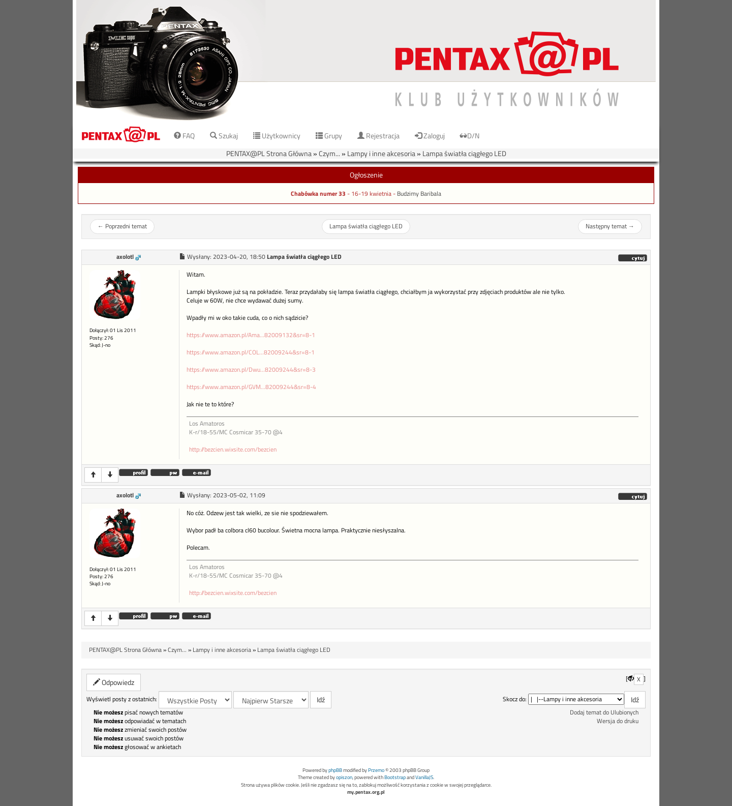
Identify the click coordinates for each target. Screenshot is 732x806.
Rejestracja (378, 135)
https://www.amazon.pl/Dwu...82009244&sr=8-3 (251, 369)
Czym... (329, 153)
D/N (469, 135)
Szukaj (224, 135)
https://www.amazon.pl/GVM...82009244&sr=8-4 (251, 387)
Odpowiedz (113, 682)
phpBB (335, 770)
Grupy (329, 135)
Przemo (376, 770)
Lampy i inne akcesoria (381, 153)
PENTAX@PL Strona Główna (269, 153)
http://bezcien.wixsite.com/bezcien (233, 449)
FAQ (184, 135)
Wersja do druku (617, 721)
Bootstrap (395, 777)
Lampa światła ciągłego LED (464, 153)
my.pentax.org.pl (366, 792)
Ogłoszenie (366, 174)
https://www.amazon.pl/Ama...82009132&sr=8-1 (251, 335)
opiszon (344, 777)
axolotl (125, 256)
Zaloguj (430, 135)
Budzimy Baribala (419, 193)
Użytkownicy (276, 135)
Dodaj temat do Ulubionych (604, 712)
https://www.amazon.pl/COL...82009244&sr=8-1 (251, 352)
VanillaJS (424, 777)
